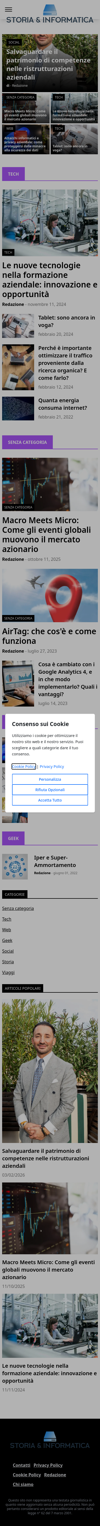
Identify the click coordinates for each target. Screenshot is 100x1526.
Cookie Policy (24, 766)
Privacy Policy (52, 766)
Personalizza (50, 779)
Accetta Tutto (50, 800)
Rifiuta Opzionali (50, 789)
